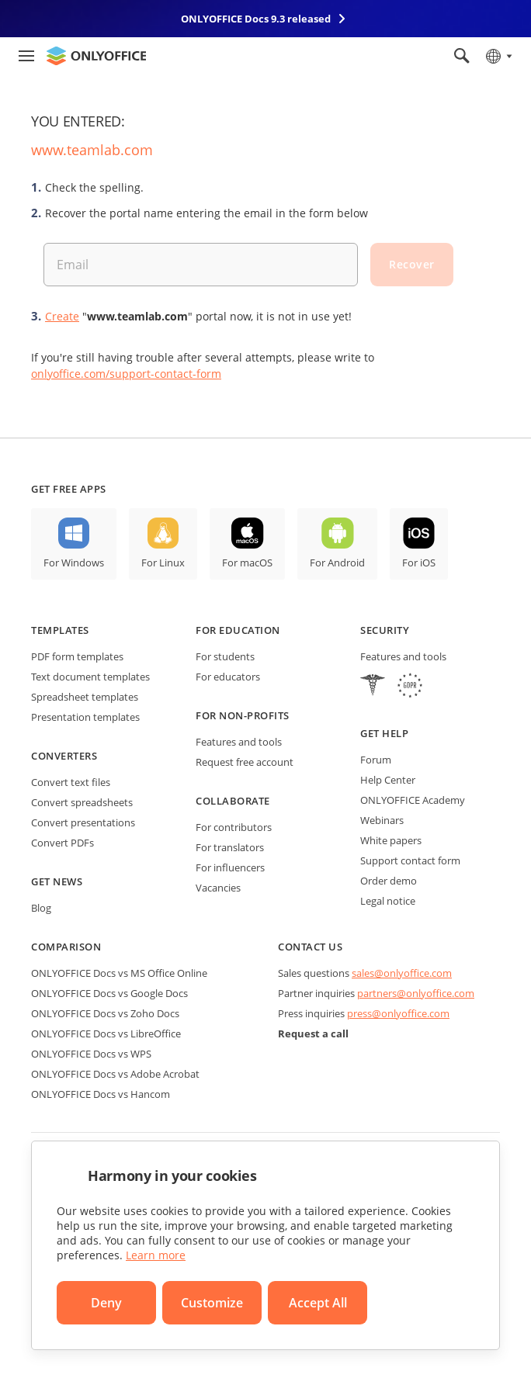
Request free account (244, 762)
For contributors (234, 827)
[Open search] (462, 56)
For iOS (419, 563)
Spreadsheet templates (84, 697)
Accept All (318, 1302)
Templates (60, 630)
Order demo (388, 881)
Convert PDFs (62, 843)
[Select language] (498, 56)
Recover (412, 264)
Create (62, 316)
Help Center (387, 780)
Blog (41, 908)
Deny (106, 1302)
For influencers (230, 867)
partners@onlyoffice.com (415, 993)
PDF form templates (77, 656)
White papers (391, 840)
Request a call (313, 1033)
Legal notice (387, 901)
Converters (64, 756)
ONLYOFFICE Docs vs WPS (91, 1054)
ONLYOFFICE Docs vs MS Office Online (119, 973)
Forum (375, 760)
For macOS (247, 563)
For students (225, 656)
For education (238, 630)
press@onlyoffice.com (398, 1013)
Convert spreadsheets (82, 802)
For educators (228, 677)
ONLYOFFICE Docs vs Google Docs (109, 993)
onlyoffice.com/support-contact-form (126, 373)
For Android (337, 563)
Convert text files (70, 782)
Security (384, 630)
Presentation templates (85, 717)
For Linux (163, 563)
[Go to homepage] (96, 56)
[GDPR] (409, 687)
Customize (212, 1302)
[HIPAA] (372, 687)
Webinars (382, 820)
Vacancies (218, 888)
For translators (230, 847)
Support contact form (410, 860)
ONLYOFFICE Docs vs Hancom (100, 1094)
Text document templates (90, 677)
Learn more (156, 1255)
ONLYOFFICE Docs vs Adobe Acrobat (115, 1074)
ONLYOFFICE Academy (412, 800)
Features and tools (239, 742)
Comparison (66, 947)
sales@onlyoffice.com (402, 973)
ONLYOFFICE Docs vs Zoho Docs (105, 1013)
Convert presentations (83, 822)
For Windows (73, 563)
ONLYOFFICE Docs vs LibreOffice (106, 1033)
